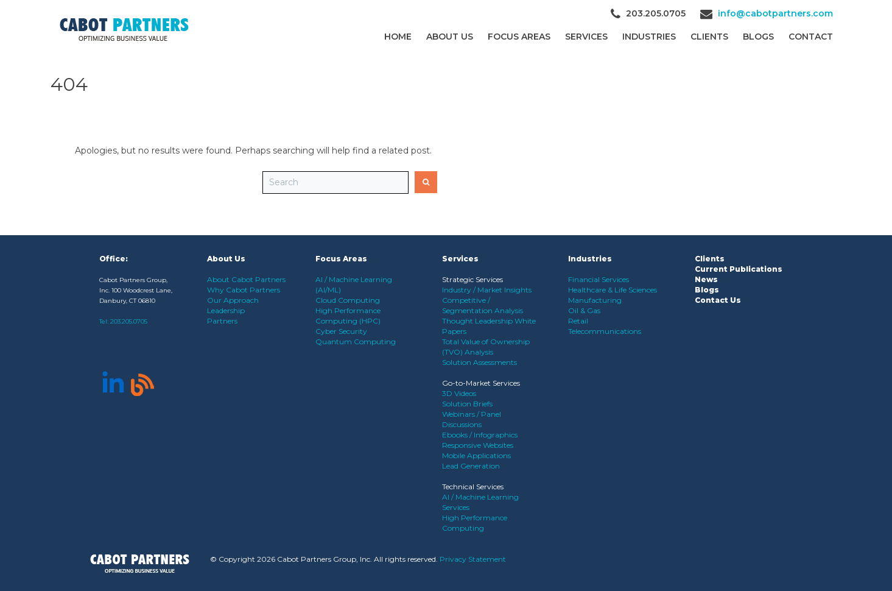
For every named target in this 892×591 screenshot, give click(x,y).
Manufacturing (595, 300)
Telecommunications (604, 331)
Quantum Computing (355, 341)
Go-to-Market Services (481, 383)
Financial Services (598, 279)
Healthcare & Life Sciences (612, 289)
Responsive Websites (477, 445)
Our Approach (233, 300)
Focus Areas (519, 36)
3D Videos (459, 393)
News (706, 279)
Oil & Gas (584, 310)
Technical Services (473, 486)
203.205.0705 (128, 321)
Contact (810, 36)
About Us (449, 36)
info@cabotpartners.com (775, 13)
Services (586, 36)
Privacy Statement (473, 559)
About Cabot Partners (246, 279)
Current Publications (738, 269)
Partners (222, 320)
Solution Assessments (479, 362)
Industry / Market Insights (487, 289)
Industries (649, 36)
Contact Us (718, 300)
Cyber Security (341, 331)
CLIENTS (709, 36)
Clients (710, 258)
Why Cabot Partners (243, 289)
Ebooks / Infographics (480, 434)
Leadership (226, 310)
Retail (578, 320)
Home (398, 36)
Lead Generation (471, 465)
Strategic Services (472, 279)
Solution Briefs (467, 403)
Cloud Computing (347, 300)
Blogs (758, 36)
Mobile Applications (476, 455)
